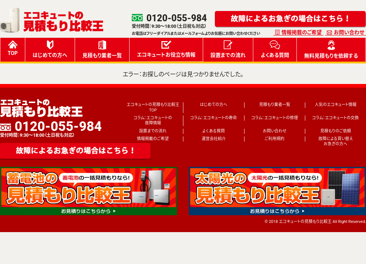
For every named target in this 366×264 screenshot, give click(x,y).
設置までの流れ (228, 49)
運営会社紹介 (214, 138)
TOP (13, 48)
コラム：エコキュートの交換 (335, 117)
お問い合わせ (349, 32)
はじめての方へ (50, 49)
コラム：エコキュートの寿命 (213, 117)
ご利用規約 (274, 138)
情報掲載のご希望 (301, 32)
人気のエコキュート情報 (335, 104)
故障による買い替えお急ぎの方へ (335, 141)
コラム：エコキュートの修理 (274, 117)
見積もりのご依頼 (335, 131)
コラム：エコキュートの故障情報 (153, 120)
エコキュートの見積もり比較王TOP (153, 107)
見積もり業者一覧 (102, 49)
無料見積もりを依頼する (331, 49)
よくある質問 (275, 49)
